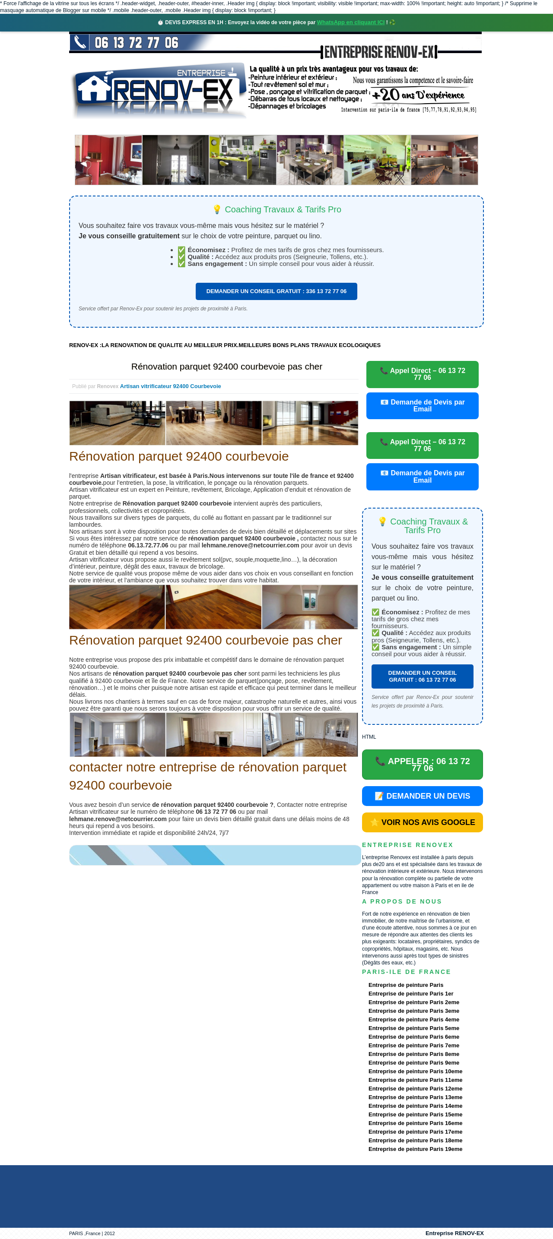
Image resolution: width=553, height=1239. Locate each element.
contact (403, 127)
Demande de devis (341, 127)
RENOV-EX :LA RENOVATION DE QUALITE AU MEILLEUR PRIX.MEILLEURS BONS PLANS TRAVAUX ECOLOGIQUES (225, 345)
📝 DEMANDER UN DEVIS (422, 796)
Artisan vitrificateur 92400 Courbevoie (170, 386)
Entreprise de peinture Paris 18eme (415, 1140)
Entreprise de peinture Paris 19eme (415, 1149)
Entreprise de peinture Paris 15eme (415, 1114)
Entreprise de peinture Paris (406, 985)
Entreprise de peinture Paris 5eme (414, 1028)
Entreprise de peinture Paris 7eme (414, 1045)
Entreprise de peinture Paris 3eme (414, 1011)
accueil (92, 127)
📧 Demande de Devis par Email (422, 405)
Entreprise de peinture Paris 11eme (415, 1080)
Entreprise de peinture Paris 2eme (414, 1002)
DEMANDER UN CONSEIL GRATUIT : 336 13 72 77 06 (277, 291)
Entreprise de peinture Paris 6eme (414, 1037)
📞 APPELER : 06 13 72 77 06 (422, 764)
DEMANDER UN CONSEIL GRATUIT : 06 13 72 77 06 (422, 676)
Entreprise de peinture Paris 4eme (414, 1019)
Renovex (139, 127)
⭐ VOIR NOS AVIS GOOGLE (422, 822)
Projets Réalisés (264, 127)
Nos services (194, 127)
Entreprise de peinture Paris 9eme (414, 1062)
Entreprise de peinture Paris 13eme (415, 1097)
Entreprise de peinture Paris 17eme (415, 1131)
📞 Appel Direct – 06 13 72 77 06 (422, 374)
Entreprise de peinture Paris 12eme (415, 1088)
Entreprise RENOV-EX (455, 1233)
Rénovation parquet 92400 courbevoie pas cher (226, 366)
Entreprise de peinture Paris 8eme (414, 1054)
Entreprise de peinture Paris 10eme (415, 1071)
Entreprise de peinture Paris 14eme (415, 1106)
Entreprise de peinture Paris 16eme (415, 1123)
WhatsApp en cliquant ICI (351, 22)
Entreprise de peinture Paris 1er (411, 993)
